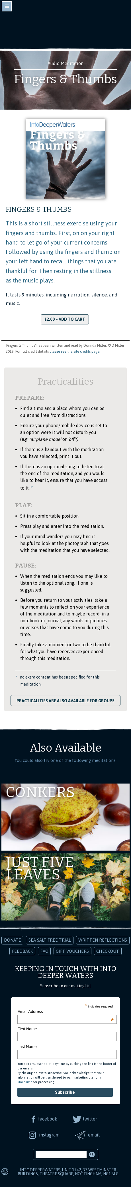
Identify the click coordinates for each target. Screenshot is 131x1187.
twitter (90, 1118)
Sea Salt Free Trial (49, 940)
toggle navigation (7, 6)
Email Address (65, 1011)
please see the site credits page (75, 351)
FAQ (44, 951)
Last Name (27, 1046)
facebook (47, 1118)
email (94, 1134)
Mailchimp (24, 1082)
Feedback (22, 951)
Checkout (107, 951)
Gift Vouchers (72, 951)
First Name (27, 1029)
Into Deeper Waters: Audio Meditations (65, 28)
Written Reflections (102, 940)
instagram (49, 1134)
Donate (12, 940)
